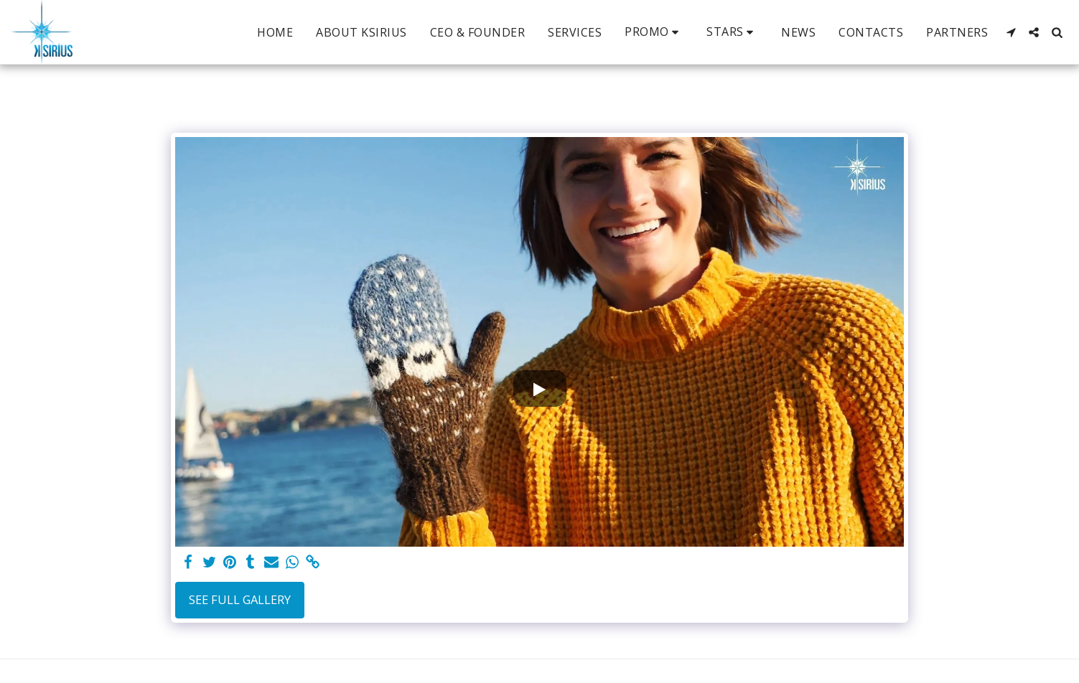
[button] (654, 32)
